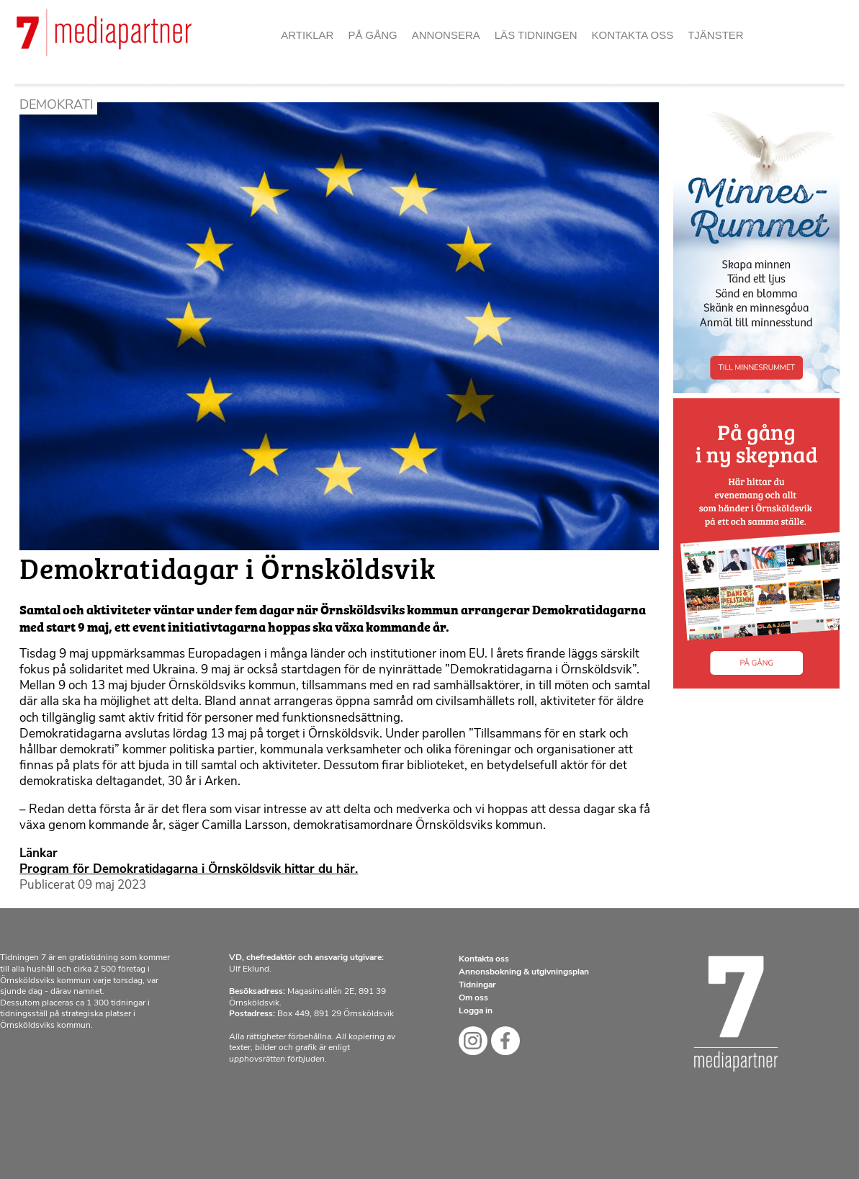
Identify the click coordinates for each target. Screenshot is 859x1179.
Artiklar (307, 35)
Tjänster (716, 35)
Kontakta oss (633, 35)
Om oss (473, 998)
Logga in (476, 1011)
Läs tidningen (536, 35)
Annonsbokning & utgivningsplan (524, 972)
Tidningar (477, 985)
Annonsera (446, 35)
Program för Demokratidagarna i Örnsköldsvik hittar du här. (188, 870)
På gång (372, 35)
